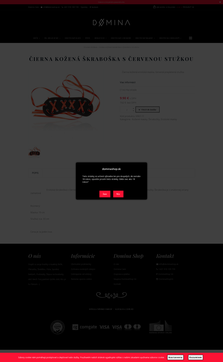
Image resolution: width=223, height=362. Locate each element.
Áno (105, 194)
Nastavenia (175, 358)
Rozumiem (195, 358)
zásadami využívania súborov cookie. (148, 358)
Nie (118, 194)
